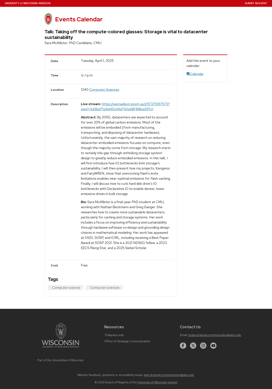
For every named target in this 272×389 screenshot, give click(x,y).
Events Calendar (79, 19)
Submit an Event (256, 3)
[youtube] (213, 345)
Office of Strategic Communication (127, 341)
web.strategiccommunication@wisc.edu (169, 375)
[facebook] (183, 345)
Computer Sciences (104, 89)
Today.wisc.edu (114, 335)
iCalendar (195, 74)
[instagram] (203, 345)
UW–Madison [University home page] (27, 3)
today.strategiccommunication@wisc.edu (214, 335)
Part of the (60, 360)
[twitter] (193, 345)
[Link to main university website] (60, 348)
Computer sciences (105, 287)
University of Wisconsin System (157, 382)
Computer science (66, 287)
